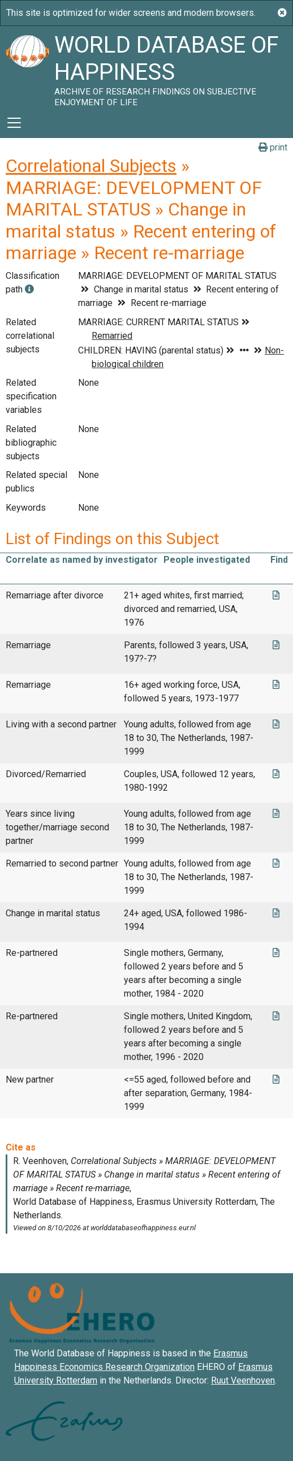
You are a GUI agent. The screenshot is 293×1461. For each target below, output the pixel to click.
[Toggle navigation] (14, 122)
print (272, 147)
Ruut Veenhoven (243, 1380)
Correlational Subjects (91, 165)
